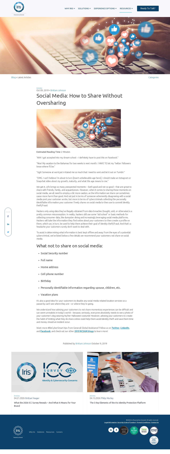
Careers (59, 437)
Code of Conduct (130, 427)
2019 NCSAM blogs (84, 336)
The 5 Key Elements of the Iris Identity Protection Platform (118, 407)
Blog (13, 79)
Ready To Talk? (146, 8)
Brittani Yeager (32, 403)
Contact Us (155, 427)
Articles (39, 90)
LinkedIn (124, 332)
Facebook (45, 336)
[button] (68, 8)
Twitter (115, 332)
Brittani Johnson (58, 92)
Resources (50, 437)
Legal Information (110, 427)
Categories (153, 79)
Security (120, 427)
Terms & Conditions (143, 427)
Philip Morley (107, 403)
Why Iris (32, 437)
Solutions (40, 437)
